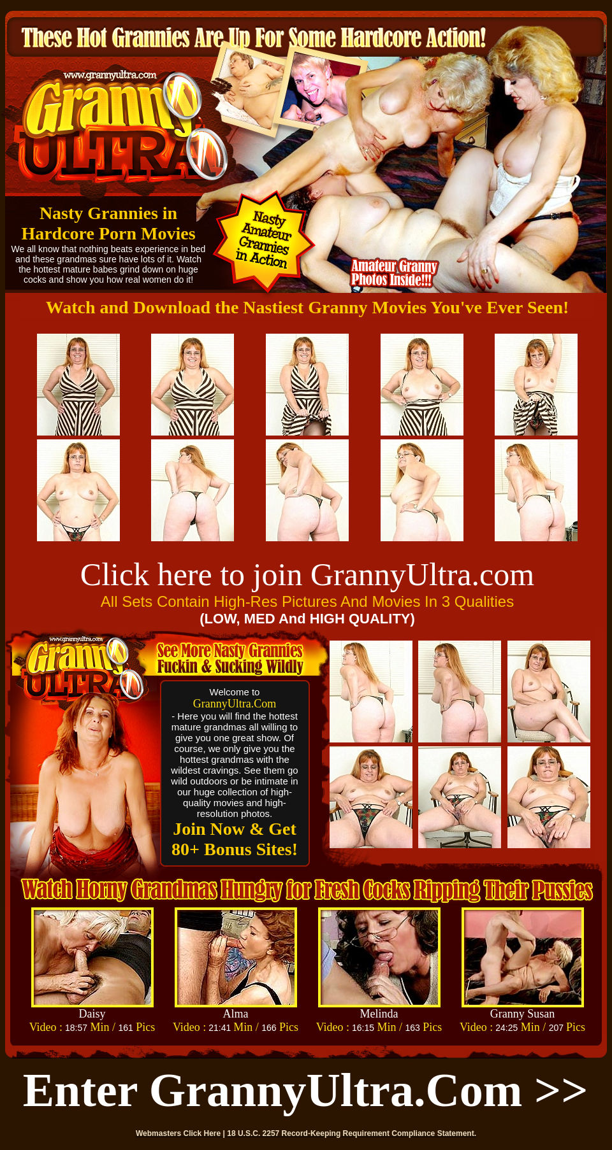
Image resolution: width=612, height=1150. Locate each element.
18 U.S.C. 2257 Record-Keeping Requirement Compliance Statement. (351, 1133)
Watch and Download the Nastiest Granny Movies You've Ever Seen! (307, 307)
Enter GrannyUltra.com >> (305, 1090)
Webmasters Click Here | (181, 1133)
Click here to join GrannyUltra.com (307, 574)
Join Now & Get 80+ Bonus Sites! (234, 839)
